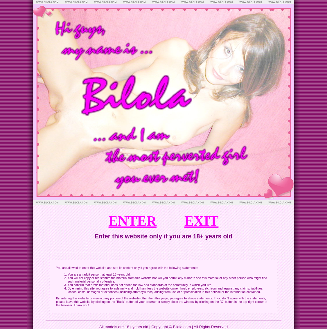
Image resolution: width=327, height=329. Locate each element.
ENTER (133, 221)
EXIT (201, 221)
